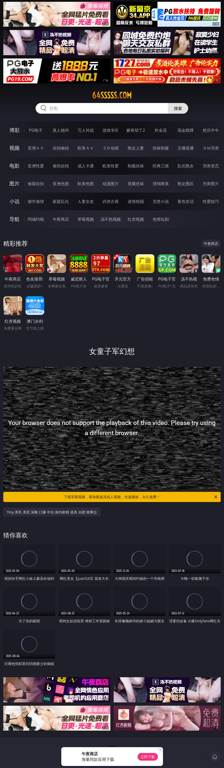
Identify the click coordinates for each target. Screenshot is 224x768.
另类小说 (161, 201)
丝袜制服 (161, 148)
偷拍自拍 (61, 166)
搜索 (178, 108)
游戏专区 (110, 130)
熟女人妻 (136, 148)
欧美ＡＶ (86, 148)
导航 (14, 219)
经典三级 (161, 166)
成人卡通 (86, 166)
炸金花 (161, 130)
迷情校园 (136, 201)
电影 (14, 165)
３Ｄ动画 (110, 148)
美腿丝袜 (136, 183)
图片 (14, 183)
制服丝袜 (136, 166)
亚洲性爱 (36, 166)
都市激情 (36, 201)
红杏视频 (136, 219)
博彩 (14, 130)
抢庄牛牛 (211, 130)
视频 (14, 147)
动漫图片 (110, 183)
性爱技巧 (211, 201)
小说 (14, 201)
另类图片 (211, 183)
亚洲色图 (61, 183)
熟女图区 (185, 183)
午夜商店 (61, 219)
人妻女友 (86, 201)
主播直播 (185, 148)
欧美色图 (86, 183)
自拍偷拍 (61, 148)
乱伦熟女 (185, 166)
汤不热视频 (110, 219)
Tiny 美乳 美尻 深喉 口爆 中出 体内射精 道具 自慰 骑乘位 (52, 512)
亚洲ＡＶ (36, 148)
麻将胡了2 (135, 130)
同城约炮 (36, 219)
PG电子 (35, 130)
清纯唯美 (161, 183)
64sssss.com (112, 95)
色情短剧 (161, 219)
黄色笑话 (185, 201)
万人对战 (86, 130)
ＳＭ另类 (211, 148)
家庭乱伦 (61, 201)
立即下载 (148, 756)
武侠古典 (110, 201)
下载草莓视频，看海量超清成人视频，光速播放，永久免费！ (141, 497)
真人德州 (61, 130)
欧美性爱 (110, 166)
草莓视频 (86, 219)
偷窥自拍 (36, 183)
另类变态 (211, 166)
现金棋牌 (185, 130)
